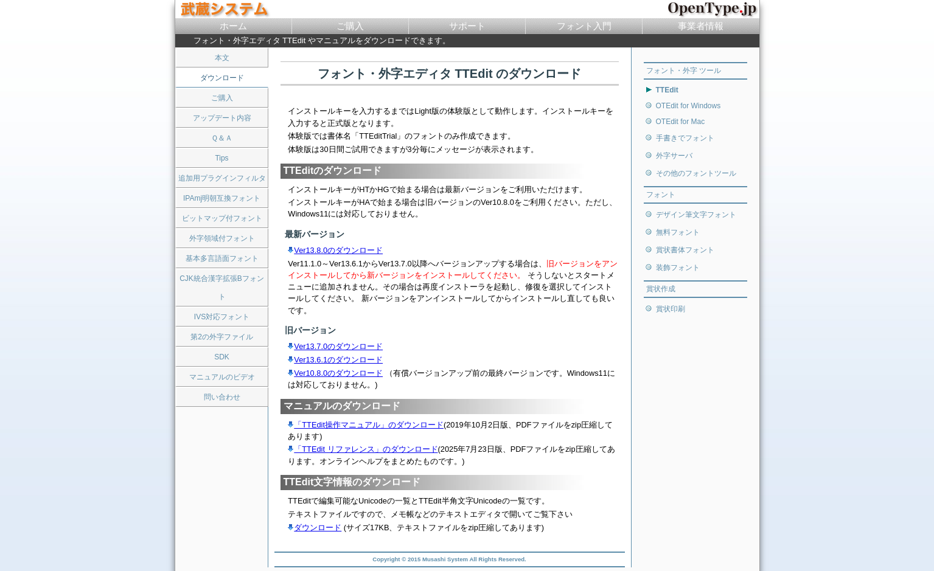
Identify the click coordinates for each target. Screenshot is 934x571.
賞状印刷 (670, 309)
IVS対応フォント (221, 317)
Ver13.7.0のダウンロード (335, 346)
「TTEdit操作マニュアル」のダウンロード (366, 424)
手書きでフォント (685, 138)
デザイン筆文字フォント (696, 214)
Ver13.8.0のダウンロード (335, 250)
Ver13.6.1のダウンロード (335, 359)
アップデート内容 (222, 118)
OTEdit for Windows (688, 106)
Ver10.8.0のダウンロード (335, 373)
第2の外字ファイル (221, 337)
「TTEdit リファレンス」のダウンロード (362, 449)
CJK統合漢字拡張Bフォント (221, 287)
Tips (221, 158)
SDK (221, 357)
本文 (222, 58)
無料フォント (678, 232)
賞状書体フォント (685, 250)
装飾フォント (678, 267)
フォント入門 (584, 26)
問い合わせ (222, 397)
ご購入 (350, 26)
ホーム (233, 26)
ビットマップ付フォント (222, 218)
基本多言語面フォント (222, 258)
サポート (467, 26)
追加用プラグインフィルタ (222, 178)
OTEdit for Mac (680, 121)
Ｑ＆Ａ (221, 138)
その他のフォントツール (696, 173)
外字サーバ (674, 155)
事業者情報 (700, 26)
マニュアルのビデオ (222, 377)
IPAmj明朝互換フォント (221, 198)
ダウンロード (314, 527)
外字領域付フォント (222, 238)
